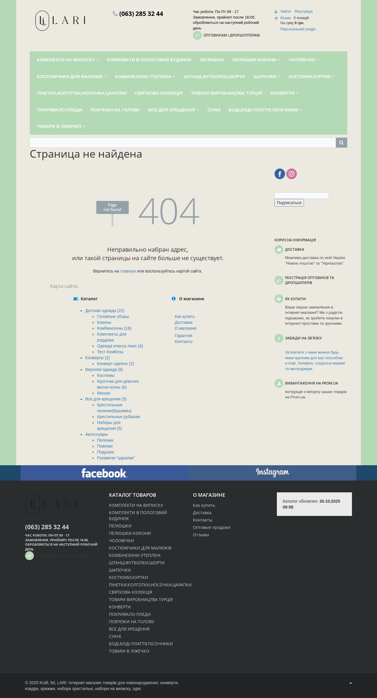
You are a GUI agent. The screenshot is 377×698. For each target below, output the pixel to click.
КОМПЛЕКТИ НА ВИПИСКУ (136, 505)
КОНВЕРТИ (120, 607)
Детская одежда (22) (104, 310)
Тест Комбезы (110, 351)
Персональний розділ (298, 29)
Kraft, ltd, (47, 682)
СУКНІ (115, 636)
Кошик (285, 18)
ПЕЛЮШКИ (120, 526)
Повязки (105, 446)
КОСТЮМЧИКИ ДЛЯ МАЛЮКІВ (140, 548)
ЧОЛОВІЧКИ (121, 540)
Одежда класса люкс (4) (120, 346)
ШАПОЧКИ (120, 570)
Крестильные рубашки (118, 416)
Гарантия (183, 335)
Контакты (183, 341)
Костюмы (105, 375)
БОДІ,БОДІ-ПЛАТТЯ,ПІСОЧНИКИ (141, 643)
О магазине (185, 328)
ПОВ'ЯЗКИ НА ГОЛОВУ (131, 621)
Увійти (286, 11)
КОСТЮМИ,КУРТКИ (128, 577)
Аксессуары (96, 434)
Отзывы (201, 534)
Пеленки (105, 440)
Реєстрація (303, 11)
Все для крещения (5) (106, 399)
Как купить (185, 316)
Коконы (104, 322)
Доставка (183, 322)
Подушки (105, 452)
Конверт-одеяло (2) (115, 363)
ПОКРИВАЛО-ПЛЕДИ (130, 614)
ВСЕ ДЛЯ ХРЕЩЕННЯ (129, 629)
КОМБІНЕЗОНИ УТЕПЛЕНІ (135, 555)
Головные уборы (113, 316)
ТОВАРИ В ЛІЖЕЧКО (129, 651)
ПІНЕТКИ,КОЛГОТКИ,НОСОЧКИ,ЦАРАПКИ (150, 585)
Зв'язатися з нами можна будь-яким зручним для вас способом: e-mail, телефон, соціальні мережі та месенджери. (315, 360)
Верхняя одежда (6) (104, 369)
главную (128, 271)
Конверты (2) (97, 357)
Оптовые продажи (211, 527)
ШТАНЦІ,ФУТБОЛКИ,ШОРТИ (137, 562)
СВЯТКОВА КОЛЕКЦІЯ (130, 592)
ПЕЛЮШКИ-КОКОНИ (130, 533)
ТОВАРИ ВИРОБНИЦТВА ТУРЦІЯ (141, 599)
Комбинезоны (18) (114, 328)
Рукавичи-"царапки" (116, 458)
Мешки (103, 393)
